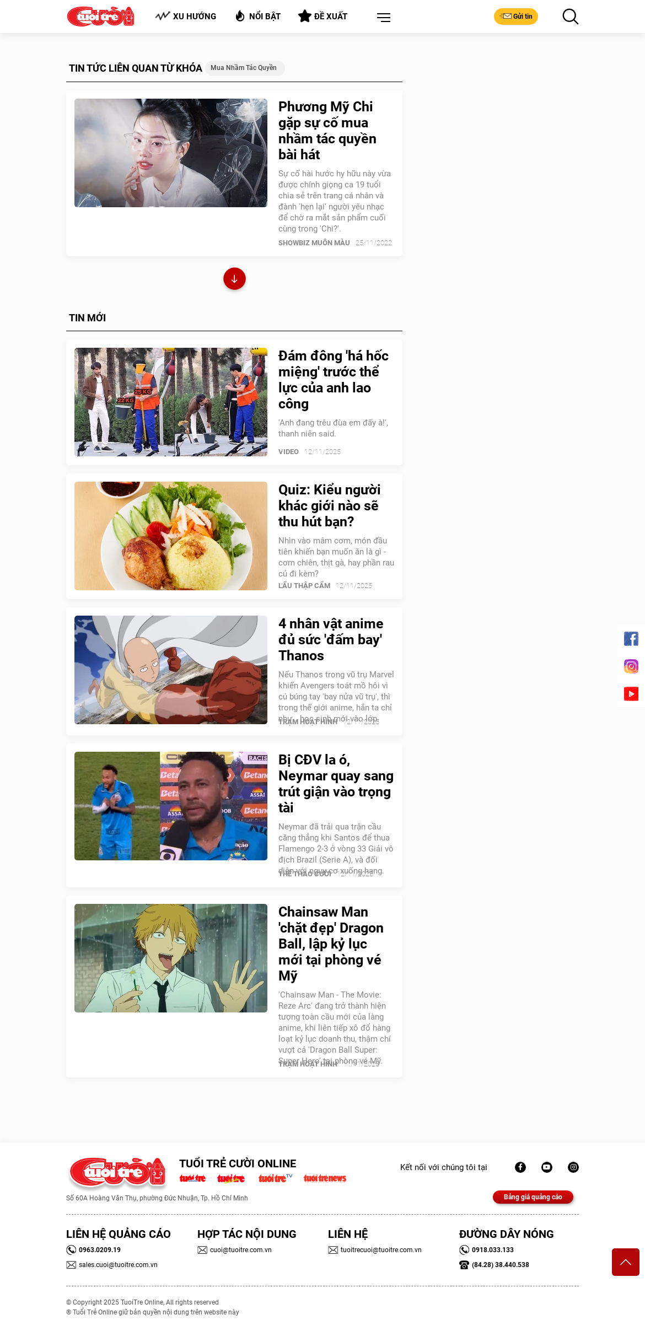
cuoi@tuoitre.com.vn (234, 1250)
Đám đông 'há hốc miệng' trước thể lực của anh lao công (333, 380)
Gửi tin (516, 16)
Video (288, 452)
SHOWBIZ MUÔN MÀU (314, 243)
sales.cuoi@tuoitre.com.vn (112, 1265)
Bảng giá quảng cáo (533, 1197)
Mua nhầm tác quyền (244, 68)
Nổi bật (257, 15)
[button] (381, 18)
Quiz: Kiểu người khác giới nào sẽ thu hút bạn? (329, 506)
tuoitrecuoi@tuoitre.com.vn (375, 1250)
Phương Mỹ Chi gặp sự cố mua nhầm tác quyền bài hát (327, 131)
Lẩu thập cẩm (304, 585)
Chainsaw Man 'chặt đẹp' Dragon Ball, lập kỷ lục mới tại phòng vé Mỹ (331, 944)
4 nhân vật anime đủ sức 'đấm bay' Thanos (331, 640)
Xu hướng (185, 16)
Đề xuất (322, 16)
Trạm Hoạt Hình (307, 722)
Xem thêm (234, 280)
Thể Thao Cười (304, 874)
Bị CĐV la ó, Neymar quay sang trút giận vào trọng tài (336, 784)
